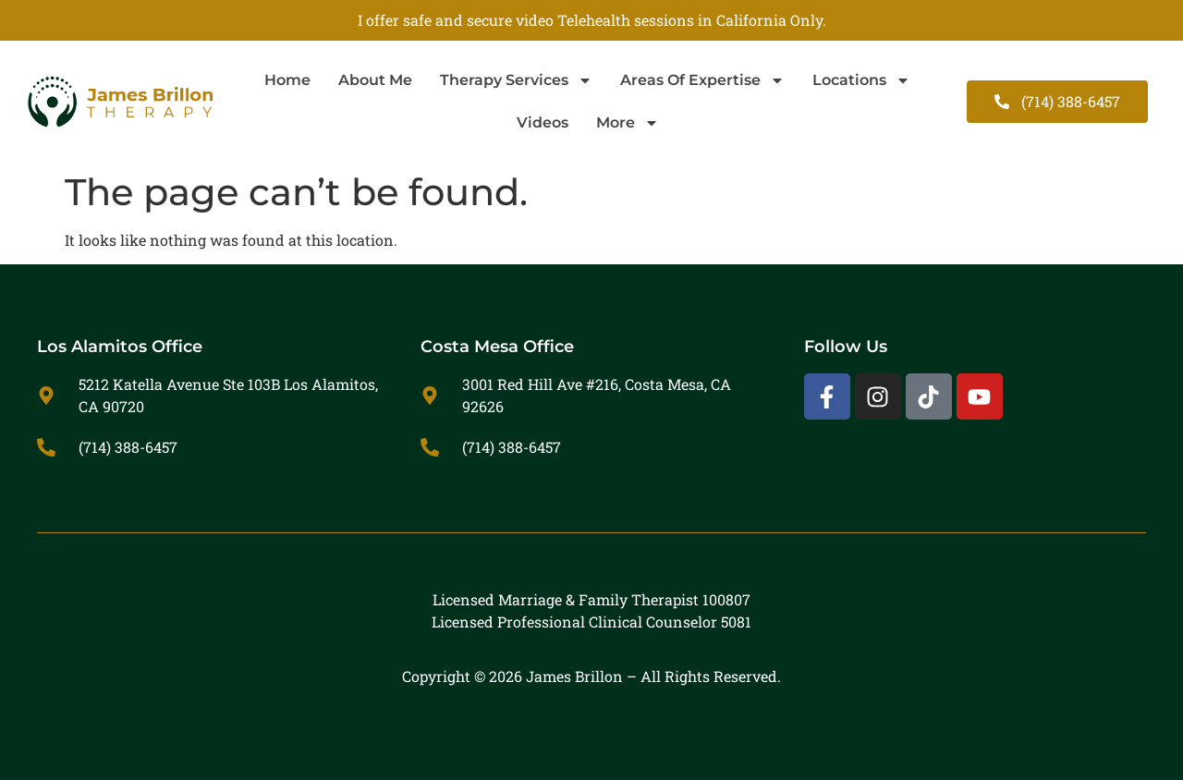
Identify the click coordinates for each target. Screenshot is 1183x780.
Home (287, 80)
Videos (542, 122)
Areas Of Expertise (702, 80)
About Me (375, 80)
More (627, 123)
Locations (861, 80)
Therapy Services (516, 80)
